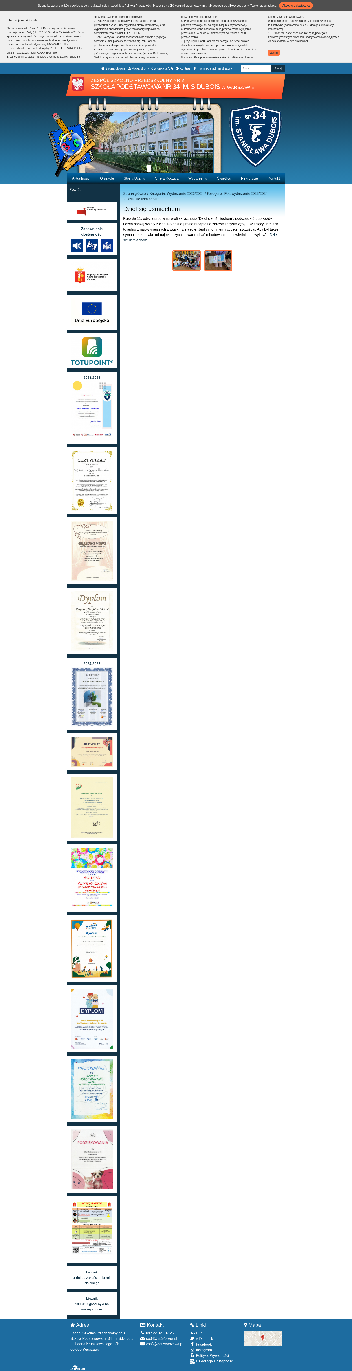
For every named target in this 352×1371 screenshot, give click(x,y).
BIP (196, 1333)
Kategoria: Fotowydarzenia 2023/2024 (237, 194)
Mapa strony (138, 68)
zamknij (274, 53)
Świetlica (224, 178)
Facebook (201, 1344)
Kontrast (183, 68)
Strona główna (113, 68)
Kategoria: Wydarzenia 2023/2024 (177, 194)
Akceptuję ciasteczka (296, 5)
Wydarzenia (197, 178)
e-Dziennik (201, 1338)
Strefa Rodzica (167, 178)
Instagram (201, 1350)
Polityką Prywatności (138, 5)
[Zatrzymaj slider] (149, 168)
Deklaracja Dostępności (212, 1361)
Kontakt (274, 178)
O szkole (107, 178)
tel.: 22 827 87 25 (157, 1333)
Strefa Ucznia (134, 178)
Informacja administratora (213, 68)
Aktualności (81, 178)
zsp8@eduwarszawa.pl (161, 1344)
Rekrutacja (249, 178)
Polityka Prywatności (209, 1355)
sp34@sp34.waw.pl (158, 1338)
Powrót (75, 189)
